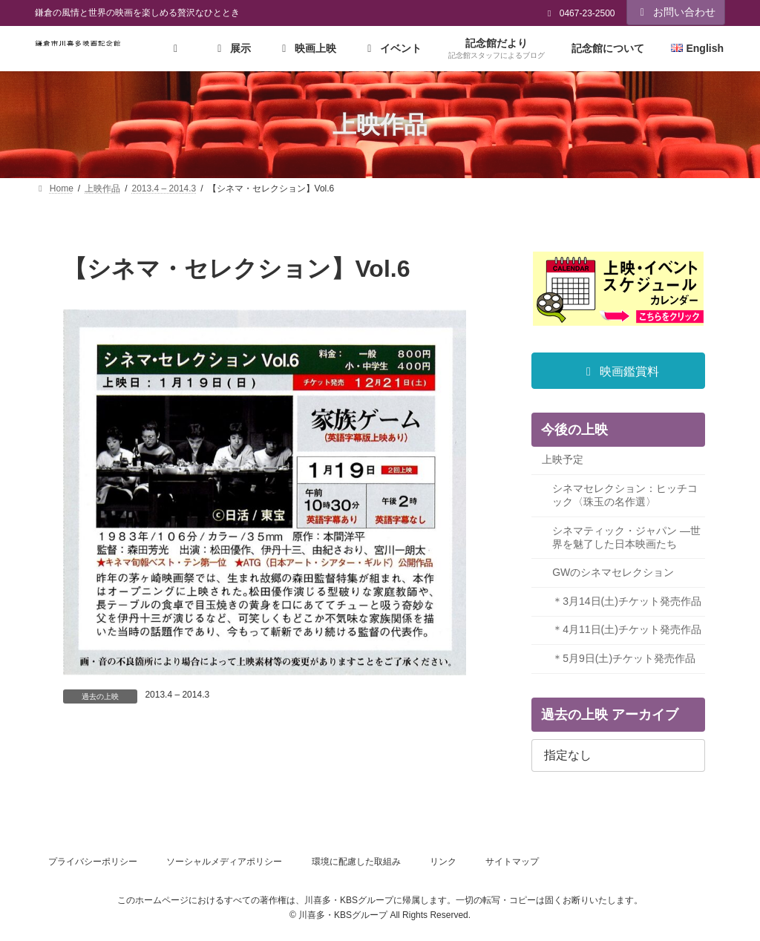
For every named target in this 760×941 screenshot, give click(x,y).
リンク (443, 861)
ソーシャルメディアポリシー (224, 861)
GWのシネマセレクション (613, 573)
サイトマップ (512, 861)
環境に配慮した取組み (356, 861)
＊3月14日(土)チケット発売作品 (626, 601)
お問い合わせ (676, 12)
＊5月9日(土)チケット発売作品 (623, 658)
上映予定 (562, 460)
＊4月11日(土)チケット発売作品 (626, 630)
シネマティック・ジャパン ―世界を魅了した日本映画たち (626, 537)
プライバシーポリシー (92, 861)
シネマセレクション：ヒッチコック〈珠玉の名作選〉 (625, 495)
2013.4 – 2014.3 (177, 694)
